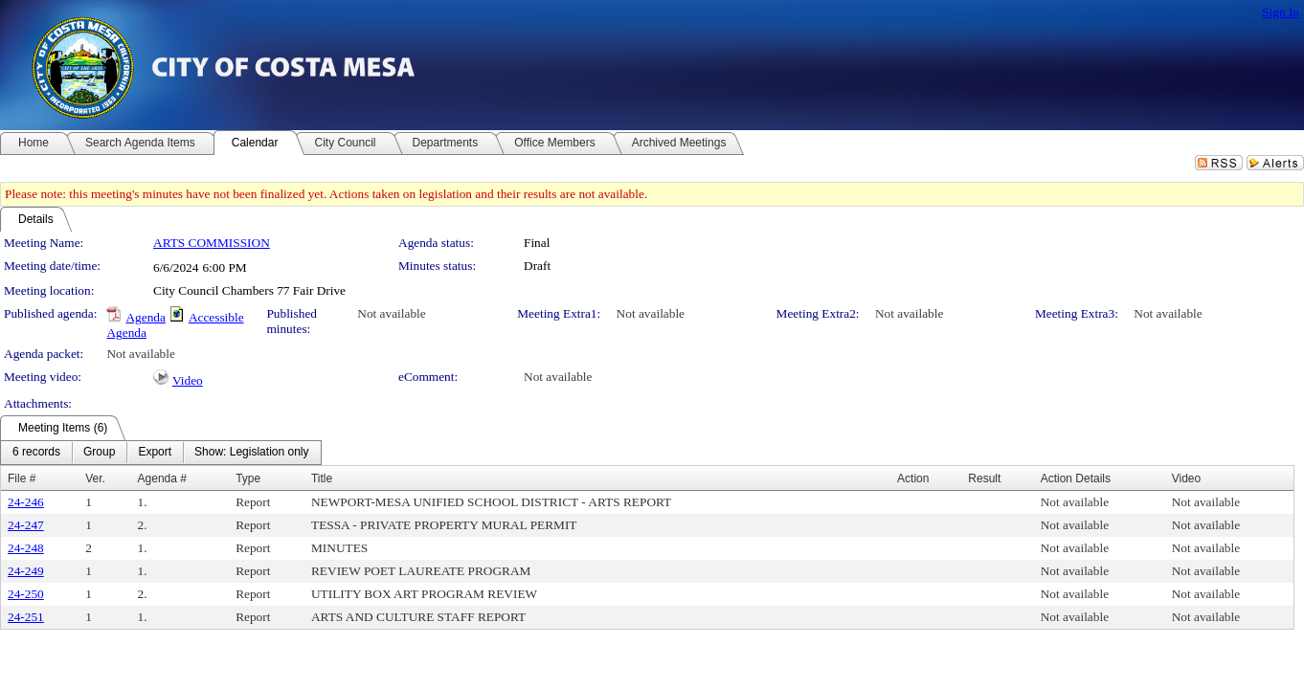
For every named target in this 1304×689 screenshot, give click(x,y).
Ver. (95, 478)
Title (321, 478)
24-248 (26, 548)
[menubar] (161, 452)
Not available (391, 313)
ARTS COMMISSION (211, 242)
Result (984, 478)
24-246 (26, 502)
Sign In (1280, 12)
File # (21, 478)
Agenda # (162, 478)
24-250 (26, 594)
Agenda (145, 317)
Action (913, 478)
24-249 (26, 571)
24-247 (26, 525)
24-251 (26, 617)
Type (248, 478)
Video (187, 380)
